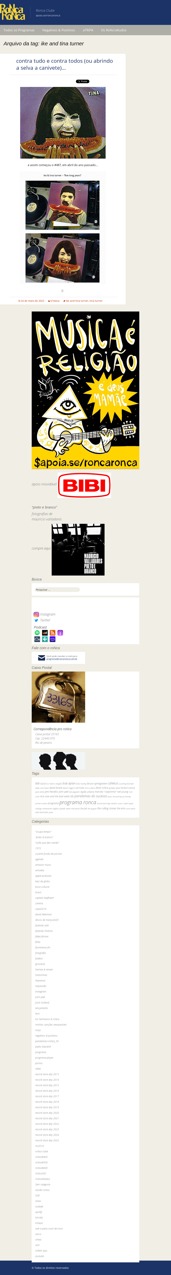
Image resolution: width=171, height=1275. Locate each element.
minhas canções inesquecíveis (51, 1024)
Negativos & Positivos (58, 30)
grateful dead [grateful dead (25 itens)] (114, 788)
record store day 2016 (47, 1090)
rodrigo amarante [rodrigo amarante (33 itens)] (43, 808)
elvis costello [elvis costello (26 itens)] (90, 788)
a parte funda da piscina (48, 853)
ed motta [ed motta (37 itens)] (80, 787)
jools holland (42, 1002)
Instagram (44, 614)
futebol (39, 958)
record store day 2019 (47, 1107)
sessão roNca (42, 1190)
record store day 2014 (47, 1079)
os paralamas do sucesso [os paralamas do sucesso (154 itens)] (88, 796)
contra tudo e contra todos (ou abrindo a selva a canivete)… (64, 64)
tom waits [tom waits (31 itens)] (130, 808)
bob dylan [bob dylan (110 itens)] (69, 783)
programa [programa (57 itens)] (53, 803)
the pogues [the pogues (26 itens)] (92, 808)
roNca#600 (41, 1168)
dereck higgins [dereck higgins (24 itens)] (69, 788)
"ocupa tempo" (43, 831)
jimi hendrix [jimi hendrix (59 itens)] (51, 791)
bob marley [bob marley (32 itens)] (81, 783)
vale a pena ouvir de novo (49, 1228)
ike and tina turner (77, 300)
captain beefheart (44, 897)
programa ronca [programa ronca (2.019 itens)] (77, 802)
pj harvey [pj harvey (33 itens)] (127, 796)
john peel (40, 997)
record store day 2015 (47, 1085)
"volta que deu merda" (47, 842)
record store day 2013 (47, 1074)
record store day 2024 (47, 1134)
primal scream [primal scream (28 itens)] (41, 803)
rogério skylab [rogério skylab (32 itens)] (58, 808)
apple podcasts (43, 875)
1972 (38, 848)
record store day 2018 (47, 1101)
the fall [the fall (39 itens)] (83, 808)
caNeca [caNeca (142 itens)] (113, 783)
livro (37, 1013)
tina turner (96, 300)
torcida (39, 1217)
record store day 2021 (47, 1118)
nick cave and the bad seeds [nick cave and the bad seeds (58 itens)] (55, 796)
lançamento (41, 1008)
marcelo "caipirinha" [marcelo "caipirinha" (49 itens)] (105, 791)
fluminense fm (42, 947)
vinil (37, 1245)
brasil (38, 892)
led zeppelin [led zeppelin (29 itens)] (74, 791)
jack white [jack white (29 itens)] (39, 791)
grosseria (40, 964)
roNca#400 (41, 1157)
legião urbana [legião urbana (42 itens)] (87, 791)
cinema (39, 903)
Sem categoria (42, 1184)
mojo (38, 1030)
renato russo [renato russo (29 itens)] (117, 803)
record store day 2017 (47, 1096)
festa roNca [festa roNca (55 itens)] (102, 787)
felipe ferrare (41, 936)
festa (37, 942)
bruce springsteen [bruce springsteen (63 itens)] (97, 783)
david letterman (43, 914)
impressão (40, 986)
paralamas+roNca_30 (47, 1041)
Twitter (41, 620)
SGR (37, 1195)
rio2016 (39, 1146)
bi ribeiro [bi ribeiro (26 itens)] (51, 783)
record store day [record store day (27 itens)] (103, 803)
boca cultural (42, 886)
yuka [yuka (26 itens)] (51, 812)
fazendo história (44, 931)
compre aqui (41, 548)
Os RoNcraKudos (113, 30)
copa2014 (40, 909)
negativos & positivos (46, 1035)
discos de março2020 (46, 920)
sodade (39, 1206)
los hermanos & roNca (47, 1019)
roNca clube (41, 1151)
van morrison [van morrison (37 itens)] (41, 812)
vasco (38, 1234)
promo (39, 1063)
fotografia (40, 953)
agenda (39, 859)
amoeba (39, 870)
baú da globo (42, 881)
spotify (38, 1212)
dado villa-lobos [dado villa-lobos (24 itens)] (42, 788)
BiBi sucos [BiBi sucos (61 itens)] (40, 783)
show (38, 1201)
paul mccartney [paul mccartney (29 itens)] (115, 796)
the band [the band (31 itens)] (75, 808)
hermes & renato (44, 969)
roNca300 (40, 1173)
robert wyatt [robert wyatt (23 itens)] (128, 803)
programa (40, 1052)
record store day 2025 (47, 1140)
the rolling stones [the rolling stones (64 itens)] (106, 808)
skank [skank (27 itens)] (68, 808)
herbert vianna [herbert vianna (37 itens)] (128, 787)
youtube (39, 1256)
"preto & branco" (44, 837)
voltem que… (42, 1250)
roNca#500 (41, 1162)
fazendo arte (42, 925)
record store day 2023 (47, 1129)
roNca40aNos (42, 1179)
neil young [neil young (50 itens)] (122, 791)
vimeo (38, 1239)
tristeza (55, 300)
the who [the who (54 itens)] (121, 808)
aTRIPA (88, 30)
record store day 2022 (47, 1123)
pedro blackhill (43, 1046)
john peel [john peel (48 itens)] (63, 791)
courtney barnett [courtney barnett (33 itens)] (126, 783)
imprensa (40, 980)
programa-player (44, 1057)
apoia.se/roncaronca (48, 15)
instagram (40, 991)
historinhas (41, 975)
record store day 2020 (47, 1112)
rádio (38, 1068)
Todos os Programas (19, 30)
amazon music (43, 864)
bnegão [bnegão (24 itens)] (59, 783)
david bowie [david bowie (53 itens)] (55, 787)
